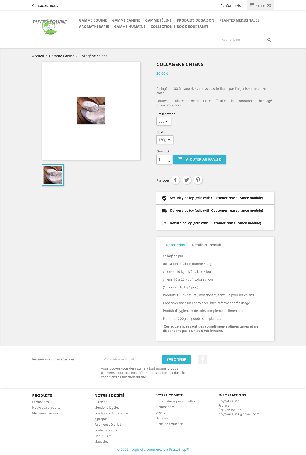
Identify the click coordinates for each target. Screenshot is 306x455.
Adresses (163, 418)
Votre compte (169, 395)
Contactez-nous (45, 5)
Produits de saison (195, 20)
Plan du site (103, 436)
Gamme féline (158, 20)
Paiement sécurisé (107, 424)
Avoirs (160, 412)
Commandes (165, 407)
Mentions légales (106, 407)
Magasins (101, 441)
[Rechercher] (246, 39)
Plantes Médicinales (239, 20)
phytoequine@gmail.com (239, 414)
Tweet (186, 180)
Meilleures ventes (45, 413)
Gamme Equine (93, 20)
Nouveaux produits (46, 407)
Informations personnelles (175, 401)
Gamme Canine (126, 20)
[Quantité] (161, 159)
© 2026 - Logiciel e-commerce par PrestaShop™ (153, 449)
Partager (175, 180)
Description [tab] (175, 245)
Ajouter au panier (199, 159)
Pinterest (198, 180)
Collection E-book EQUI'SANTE (180, 26)
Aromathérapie (94, 26)
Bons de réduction (169, 424)
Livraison (100, 402)
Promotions (40, 402)
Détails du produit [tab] (206, 245)
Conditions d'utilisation (111, 413)
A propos (100, 419)
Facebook (202, 359)
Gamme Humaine (129, 26)
